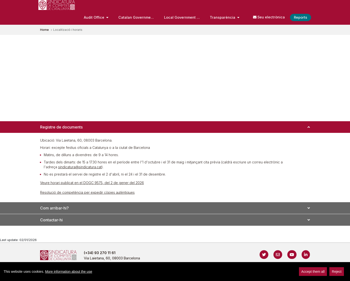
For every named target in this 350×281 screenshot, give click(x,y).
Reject (336, 271)
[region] (175, 271)
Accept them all (313, 271)
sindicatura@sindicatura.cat (80, 167)
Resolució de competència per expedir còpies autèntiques (87, 192)
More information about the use (68, 271)
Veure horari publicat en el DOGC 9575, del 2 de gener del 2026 (92, 183)
